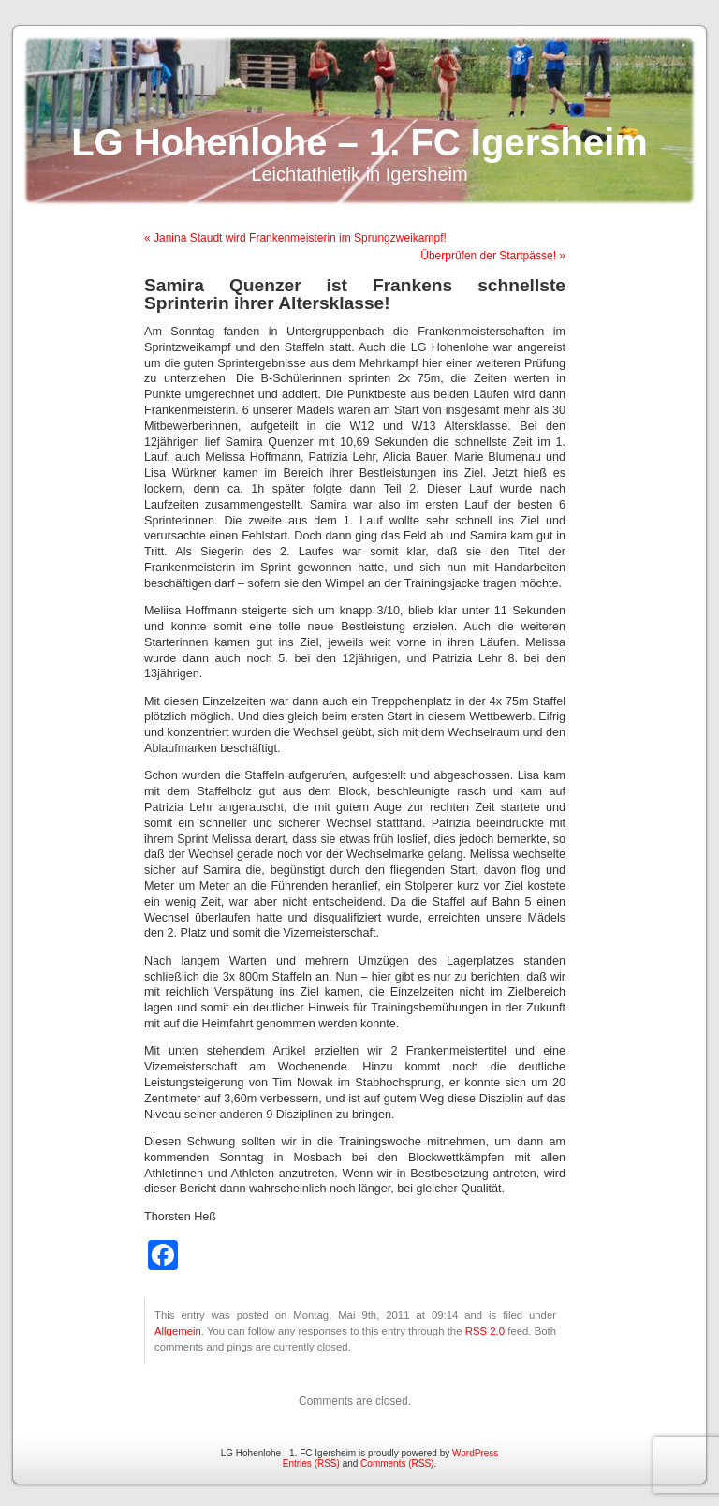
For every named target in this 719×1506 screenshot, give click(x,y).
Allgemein (177, 1330)
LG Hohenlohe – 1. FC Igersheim (359, 142)
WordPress (475, 1453)
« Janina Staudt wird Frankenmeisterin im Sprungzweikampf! (295, 237)
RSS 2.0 (485, 1330)
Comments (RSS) (396, 1463)
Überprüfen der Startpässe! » (492, 255)
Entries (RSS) (311, 1463)
